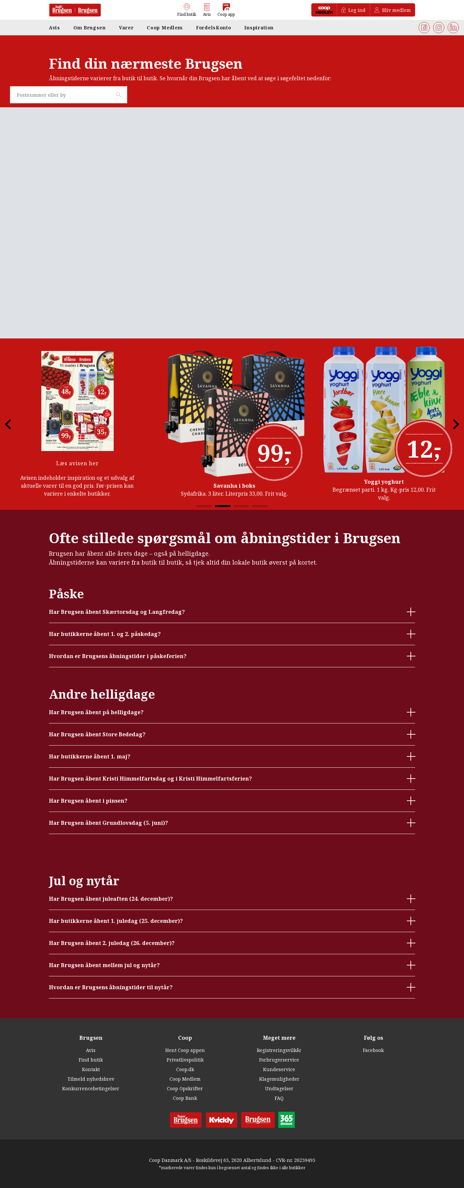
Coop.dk (185, 1069)
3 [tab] (241, 506)
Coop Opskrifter (185, 1088)
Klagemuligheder (279, 1079)
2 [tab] (222, 506)
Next (450, 424)
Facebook (373, 1050)
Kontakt (91, 1069)
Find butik (91, 1060)
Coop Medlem (185, 1079)
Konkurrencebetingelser (90, 1088)
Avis (91, 1050)
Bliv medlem (392, 10)
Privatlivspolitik (185, 1060)
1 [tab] (204, 506)
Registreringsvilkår (279, 1050)
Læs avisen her (77, 463)
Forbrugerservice (279, 1060)
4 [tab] (259, 506)
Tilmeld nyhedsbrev (90, 1079)
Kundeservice (279, 1069)
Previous (13, 424)
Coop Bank (185, 1098)
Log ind (353, 10)
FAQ (279, 1098)
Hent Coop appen (185, 1050)
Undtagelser (279, 1088)
